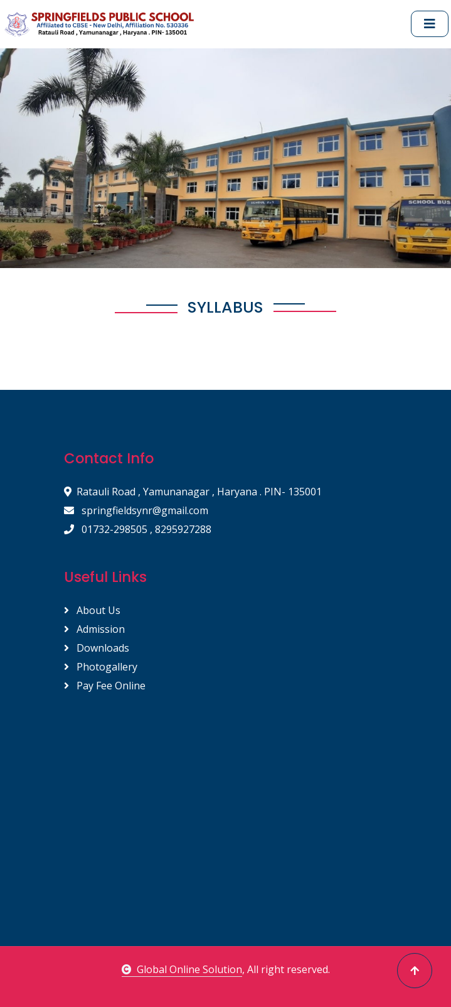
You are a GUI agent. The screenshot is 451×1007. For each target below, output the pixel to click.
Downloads (96, 648)
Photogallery (100, 667)
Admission (94, 629)
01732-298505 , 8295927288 (137, 529)
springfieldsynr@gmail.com (136, 510)
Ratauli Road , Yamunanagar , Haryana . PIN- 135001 (193, 491)
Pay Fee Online (105, 685)
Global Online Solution (182, 969)
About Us (92, 610)
